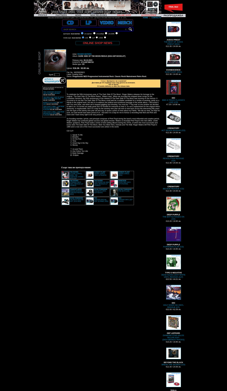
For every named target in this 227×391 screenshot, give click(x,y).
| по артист (88, 34)
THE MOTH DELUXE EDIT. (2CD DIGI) (77, 199)
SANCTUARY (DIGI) (173, 62)
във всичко (75, 34)
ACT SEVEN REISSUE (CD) (173, 120)
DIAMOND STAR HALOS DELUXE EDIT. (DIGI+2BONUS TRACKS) (173, 328)
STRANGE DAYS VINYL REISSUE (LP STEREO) (76, 183)
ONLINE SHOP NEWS (97, 43)
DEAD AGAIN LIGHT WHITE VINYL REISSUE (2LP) (173, 266)
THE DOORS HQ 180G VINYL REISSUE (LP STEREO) (101, 183)
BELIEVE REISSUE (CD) (173, 179)
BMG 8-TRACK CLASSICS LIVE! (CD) (173, 91)
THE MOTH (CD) (125, 190)
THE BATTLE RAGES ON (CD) (173, 208)
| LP (93, 38)
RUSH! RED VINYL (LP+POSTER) (124, 182)
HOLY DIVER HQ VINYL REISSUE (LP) (173, 296)
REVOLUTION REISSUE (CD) (173, 150)
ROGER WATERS (84, 54)
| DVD (101, 38)
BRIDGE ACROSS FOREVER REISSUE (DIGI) (77, 192)
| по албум (100, 34)
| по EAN (111, 34)
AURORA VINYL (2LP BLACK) (125, 199)
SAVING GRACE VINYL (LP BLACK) (100, 173)
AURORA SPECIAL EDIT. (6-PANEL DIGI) (101, 199)
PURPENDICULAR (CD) (173, 237)
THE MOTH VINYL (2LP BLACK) (100, 191)
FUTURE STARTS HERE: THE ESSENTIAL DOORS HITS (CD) (76, 175)
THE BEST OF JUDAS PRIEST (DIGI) (173, 33)
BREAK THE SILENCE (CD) (173, 357)
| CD (86, 38)
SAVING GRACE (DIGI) (124, 173)
